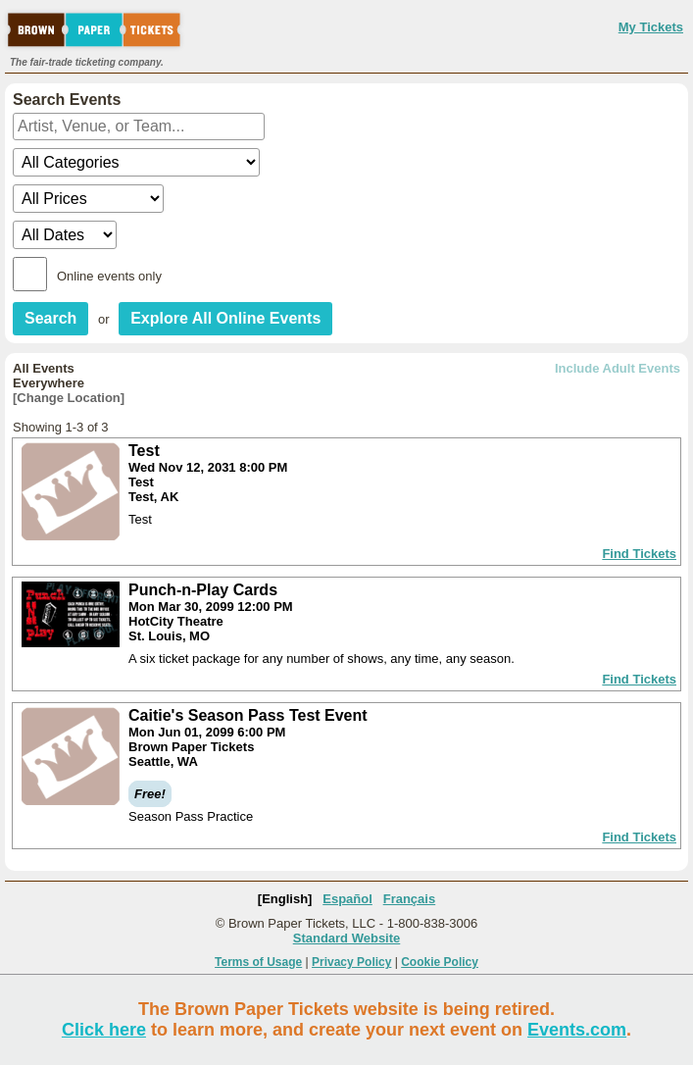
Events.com (576, 1030)
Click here (104, 1030)
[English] (285, 898)
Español (347, 898)
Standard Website (347, 938)
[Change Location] (68, 397)
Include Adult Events (617, 368)
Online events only (109, 276)
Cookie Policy (439, 962)
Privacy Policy (351, 962)
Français (409, 898)
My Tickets (651, 27)
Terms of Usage (258, 962)
